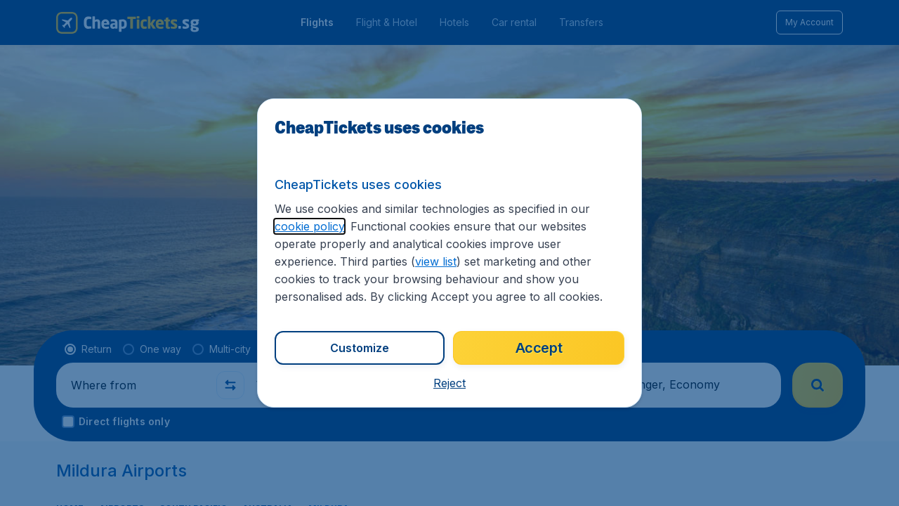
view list (436, 261)
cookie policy (309, 226)
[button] (449, 383)
